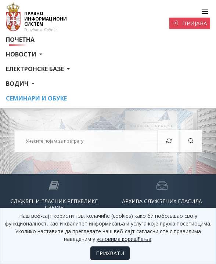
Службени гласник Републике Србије (54, 204)
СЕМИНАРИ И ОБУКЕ (36, 98)
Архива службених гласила (162, 201)
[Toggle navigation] (204, 12)
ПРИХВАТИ (110, 253)
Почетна (20, 40)
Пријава (189, 23)
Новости (22, 54)
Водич (18, 84)
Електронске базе (35, 69)
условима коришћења (124, 238)
